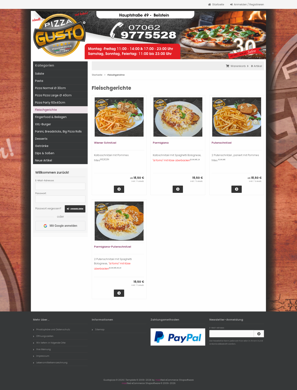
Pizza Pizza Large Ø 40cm (53, 95)
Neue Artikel (43, 160)
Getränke (41, 146)
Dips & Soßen (44, 153)
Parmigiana (161, 143)
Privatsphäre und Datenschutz (51, 329)
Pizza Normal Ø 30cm (50, 88)
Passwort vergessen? (48, 208)
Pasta (39, 81)
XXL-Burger (43, 124)
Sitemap (98, 329)
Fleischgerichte (46, 110)
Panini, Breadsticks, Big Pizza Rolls (58, 131)
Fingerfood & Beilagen (51, 117)
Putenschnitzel (222, 143)
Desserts (41, 139)
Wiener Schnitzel (105, 143)
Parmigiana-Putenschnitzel (112, 247)
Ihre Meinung (42, 349)
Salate (39, 74)
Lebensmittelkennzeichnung (50, 362)
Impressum (41, 356)
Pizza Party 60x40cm (50, 102)
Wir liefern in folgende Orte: (49, 342)
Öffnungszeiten (43, 336)
